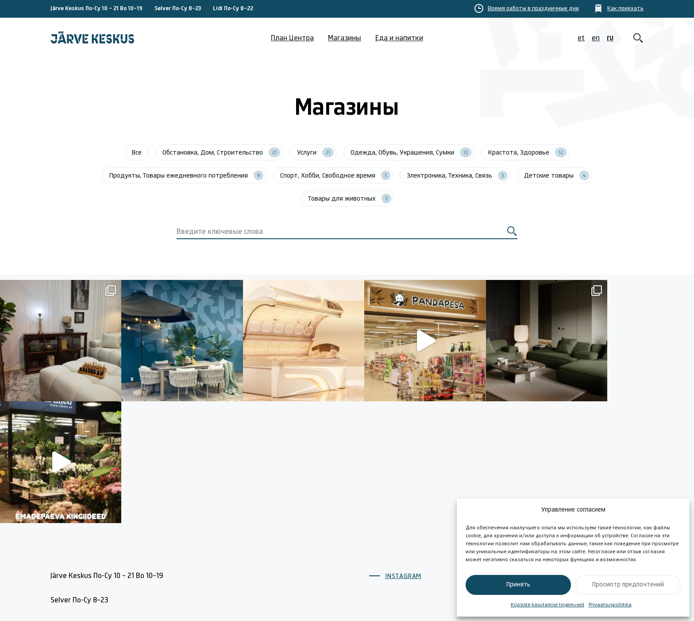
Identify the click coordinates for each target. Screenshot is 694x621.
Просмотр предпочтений (628, 585)
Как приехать (625, 8)
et (581, 38)
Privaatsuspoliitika (610, 605)
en (596, 38)
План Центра (292, 38)
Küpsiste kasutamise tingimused (547, 605)
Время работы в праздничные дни (533, 8)
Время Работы (393, 555)
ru (610, 38)
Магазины (344, 38)
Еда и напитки (399, 38)
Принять (518, 585)
